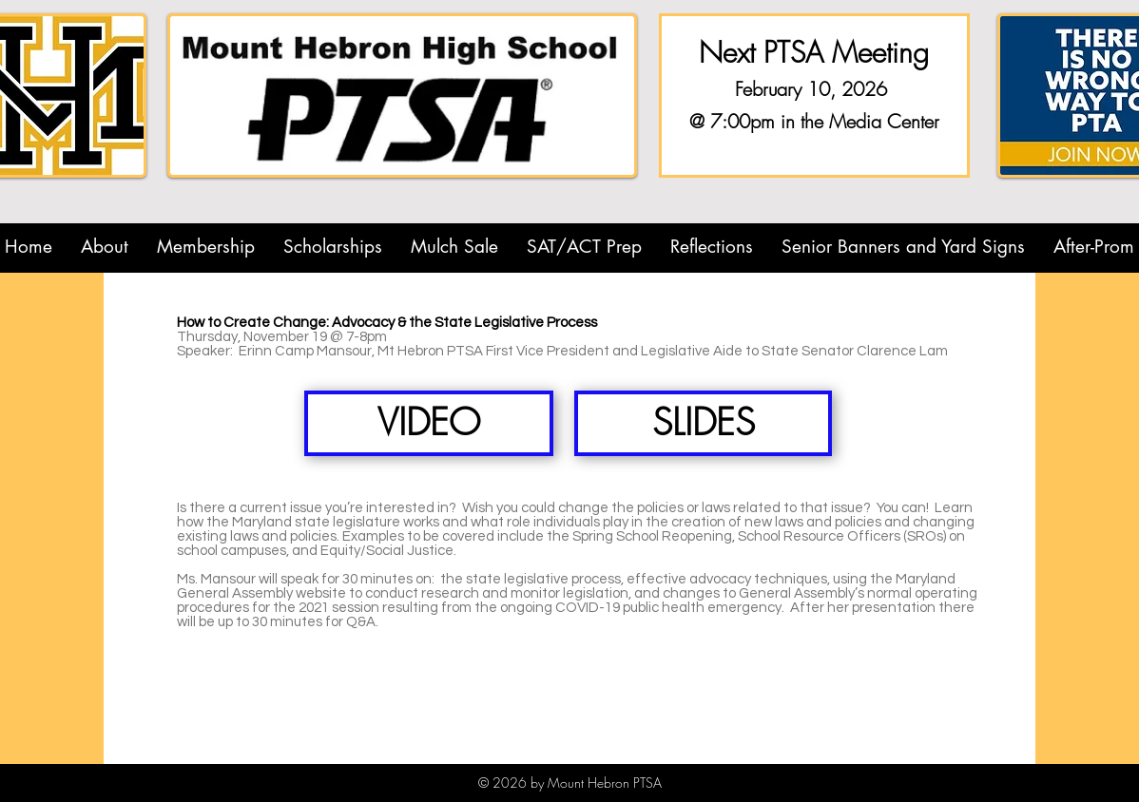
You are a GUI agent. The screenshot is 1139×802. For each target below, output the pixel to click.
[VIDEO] (428, 423)
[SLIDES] (703, 423)
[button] (105, 246)
